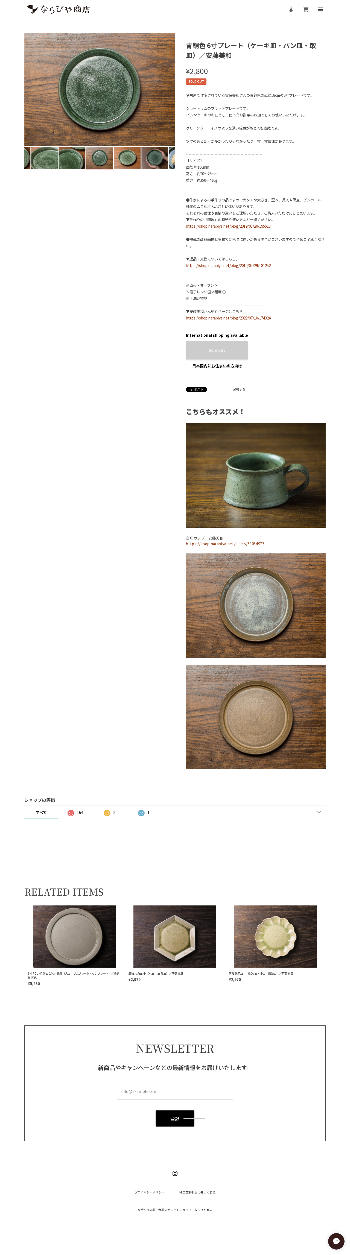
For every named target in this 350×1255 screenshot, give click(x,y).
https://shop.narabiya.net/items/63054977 (225, 543)
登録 (175, 1118)
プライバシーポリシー (150, 1192)
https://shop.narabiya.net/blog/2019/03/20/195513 (228, 226)
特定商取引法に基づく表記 (197, 1192)
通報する (239, 389)
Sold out (217, 350)
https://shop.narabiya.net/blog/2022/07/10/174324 (228, 318)
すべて (41, 812)
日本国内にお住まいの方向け (217, 366)
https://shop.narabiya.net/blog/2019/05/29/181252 (228, 265)
